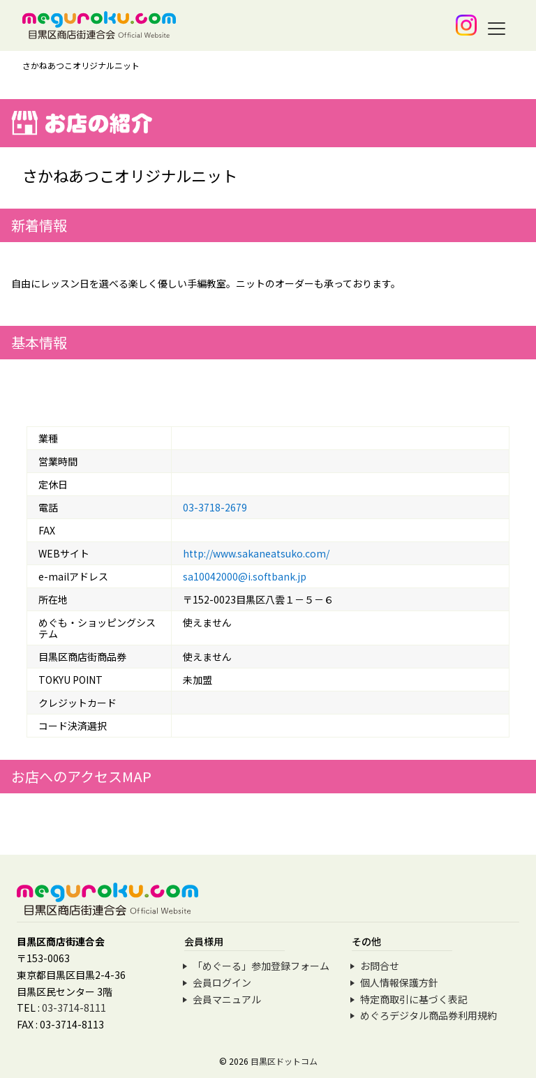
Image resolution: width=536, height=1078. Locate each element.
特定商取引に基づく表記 (414, 999)
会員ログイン (222, 982)
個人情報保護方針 (399, 982)
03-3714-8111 (74, 1008)
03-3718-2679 (215, 507)
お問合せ (379, 966)
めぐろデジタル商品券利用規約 (428, 1015)
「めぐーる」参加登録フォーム (261, 966)
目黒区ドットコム (284, 1061)
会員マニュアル (227, 999)
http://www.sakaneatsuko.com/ (256, 553)
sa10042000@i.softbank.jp (244, 576)
